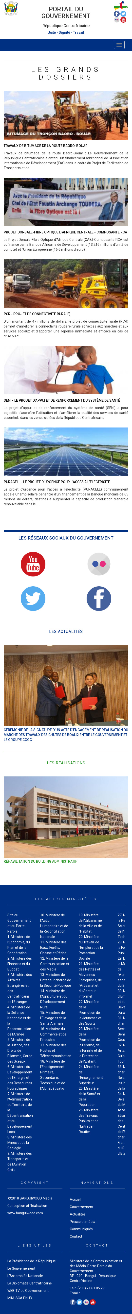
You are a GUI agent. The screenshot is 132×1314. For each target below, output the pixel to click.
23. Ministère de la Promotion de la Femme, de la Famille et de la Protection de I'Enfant (90, 1045)
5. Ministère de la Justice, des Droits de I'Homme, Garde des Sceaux (19, 1050)
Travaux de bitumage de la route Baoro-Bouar (46, 146)
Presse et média (82, 1222)
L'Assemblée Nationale (25, 1276)
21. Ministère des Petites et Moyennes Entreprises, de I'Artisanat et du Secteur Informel (90, 980)
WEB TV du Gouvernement (28, 1291)
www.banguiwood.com (25, 1213)
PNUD (27, 1298)
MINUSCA (14, 1298)
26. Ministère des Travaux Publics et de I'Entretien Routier (89, 1121)
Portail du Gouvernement (65, 13)
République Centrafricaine (66, 25)
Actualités (78, 1214)
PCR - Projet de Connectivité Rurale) (37, 314)
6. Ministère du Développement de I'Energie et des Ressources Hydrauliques (19, 1077)
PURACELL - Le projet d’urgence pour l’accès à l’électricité (57, 482)
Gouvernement (81, 1207)
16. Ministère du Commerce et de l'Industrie (53, 1034)
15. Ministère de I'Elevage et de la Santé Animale (53, 1018)
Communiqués (81, 1229)
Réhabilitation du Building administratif (40, 861)
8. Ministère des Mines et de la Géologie (19, 1142)
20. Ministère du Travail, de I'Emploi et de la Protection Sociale (91, 947)
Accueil (75, 1199)
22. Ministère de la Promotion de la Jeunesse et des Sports (90, 1012)
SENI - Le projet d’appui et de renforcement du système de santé (62, 400)
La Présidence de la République (31, 1261)
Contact (76, 1236)
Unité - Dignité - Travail (66, 32)
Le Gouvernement (21, 1268)
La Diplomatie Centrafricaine (29, 1283)
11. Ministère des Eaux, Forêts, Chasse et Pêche (53, 947)
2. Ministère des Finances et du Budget (19, 963)
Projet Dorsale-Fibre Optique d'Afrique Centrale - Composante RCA (65, 232)
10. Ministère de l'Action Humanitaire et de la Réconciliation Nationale (54, 926)
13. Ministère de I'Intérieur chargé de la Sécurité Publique (55, 980)
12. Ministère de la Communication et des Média (54, 963)
